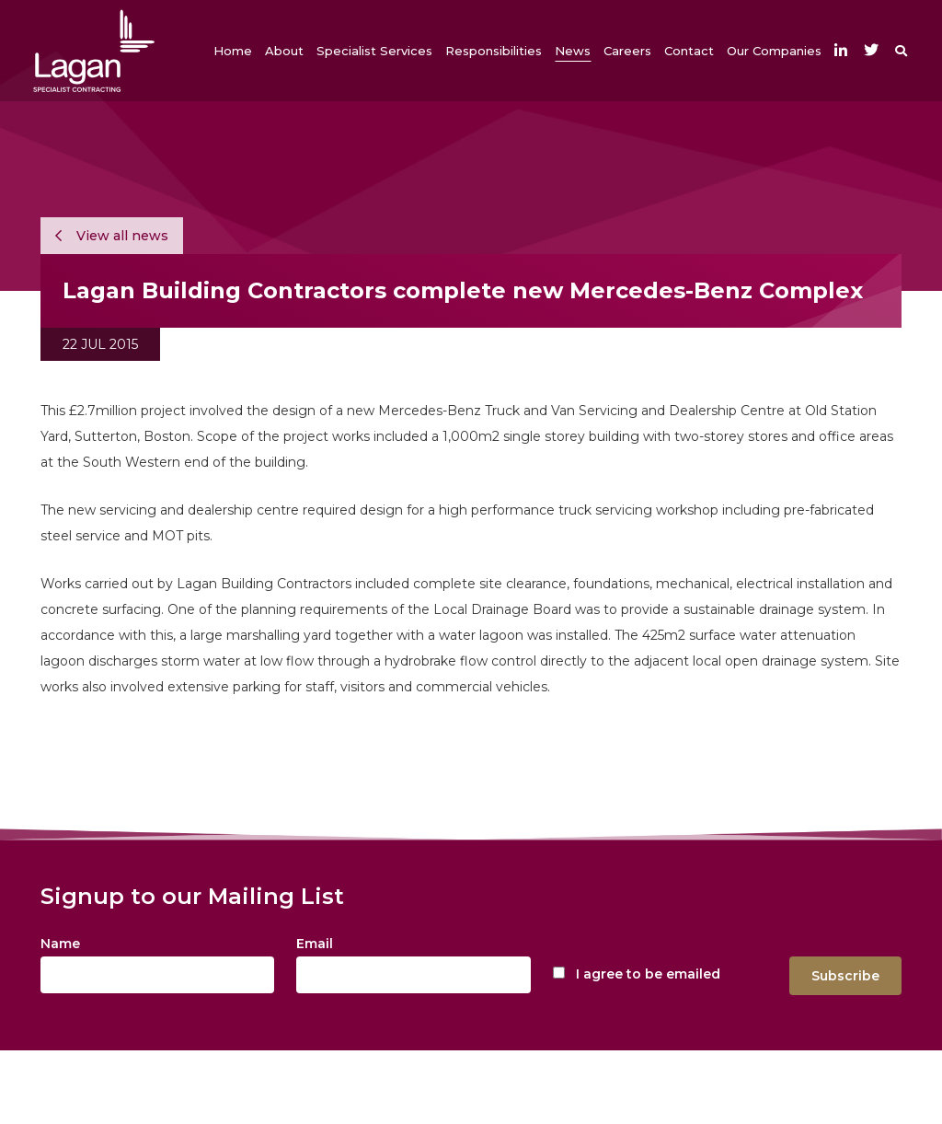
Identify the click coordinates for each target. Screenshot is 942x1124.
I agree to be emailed (648, 974)
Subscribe (845, 976)
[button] (284, 50)
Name (60, 943)
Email (314, 943)
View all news (111, 235)
